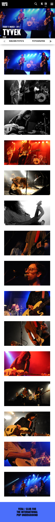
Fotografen (38, 41)
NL (42, 4)
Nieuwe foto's (16, 41)
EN (46, 4)
